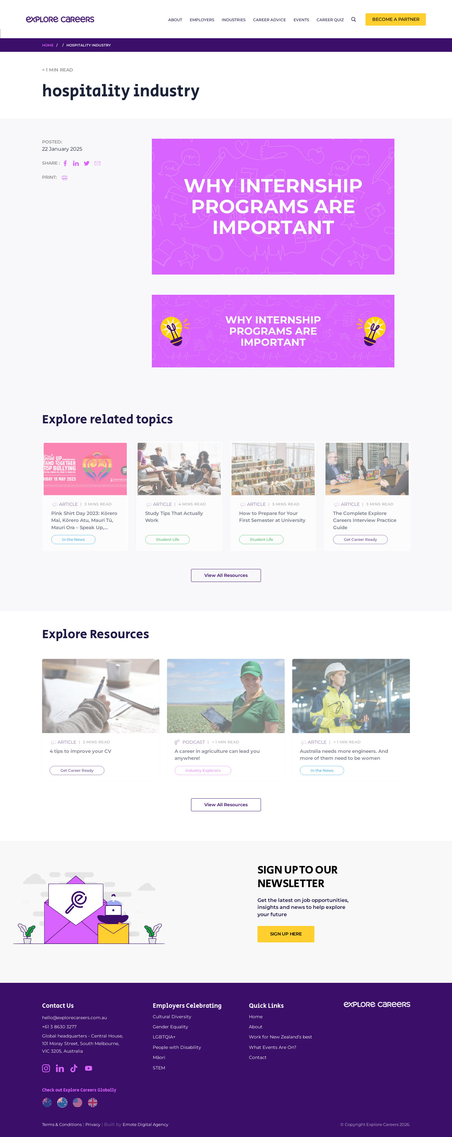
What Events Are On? (272, 1047)
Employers (202, 19)
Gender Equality (170, 1027)
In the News (73, 555)
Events (301, 19)
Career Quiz (330, 19)
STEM (159, 1068)
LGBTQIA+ (164, 1037)
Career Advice (269, 19)
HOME (47, 45)
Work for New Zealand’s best (280, 1037)
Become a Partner (395, 19)
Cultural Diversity (172, 1016)
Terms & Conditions (62, 1124)
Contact (258, 1057)
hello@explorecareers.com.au (74, 1017)
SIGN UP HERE (286, 934)
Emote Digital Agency (145, 1124)
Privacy (92, 1124)
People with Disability (177, 1047)
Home (256, 1016)
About (175, 19)
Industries (233, 19)
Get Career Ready (360, 555)
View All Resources (226, 575)
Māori (159, 1057)
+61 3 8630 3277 (59, 1027)
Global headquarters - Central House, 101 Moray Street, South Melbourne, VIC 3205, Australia (82, 1043)
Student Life (167, 555)
